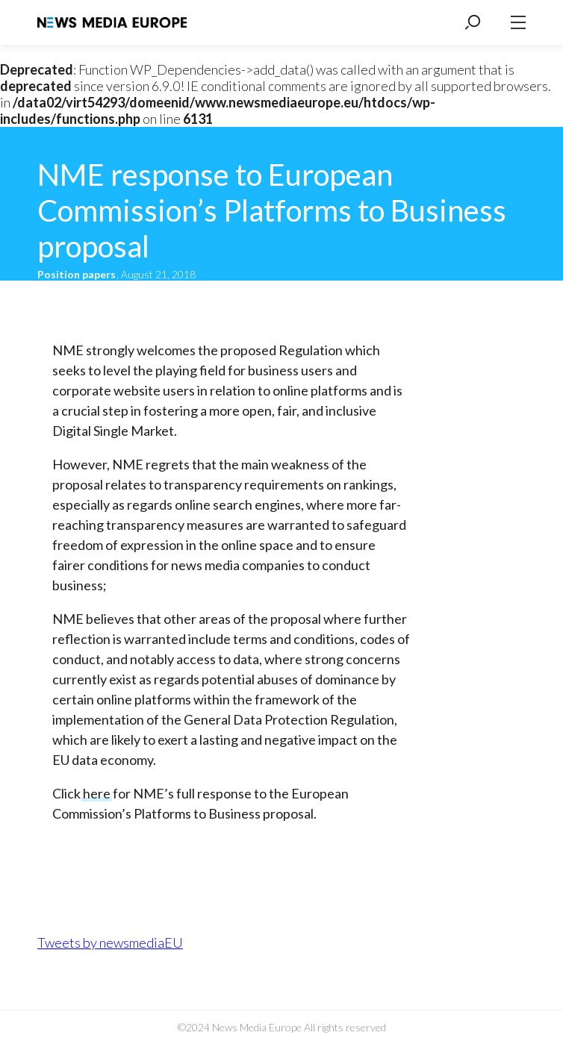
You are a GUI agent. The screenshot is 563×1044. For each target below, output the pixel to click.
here (97, 793)
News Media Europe (112, 22)
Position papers (77, 274)
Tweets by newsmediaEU (110, 942)
